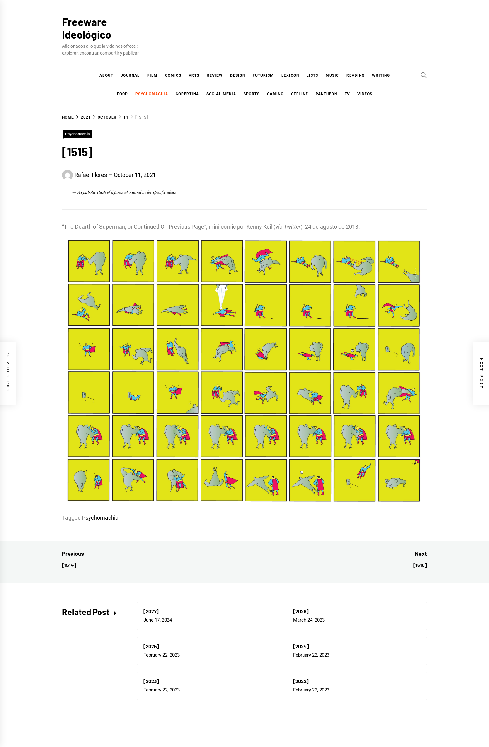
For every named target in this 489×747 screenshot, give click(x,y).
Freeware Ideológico (86, 28)
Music (332, 75)
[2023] (151, 681)
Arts (194, 75)
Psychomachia (151, 94)
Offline (299, 94)
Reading (355, 75)
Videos (364, 94)
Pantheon (326, 94)
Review (215, 75)
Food (122, 94)
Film (152, 75)
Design (237, 75)
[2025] (151, 646)
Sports (251, 94)
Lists (312, 75)
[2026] (301, 611)
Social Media (221, 94)
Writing (381, 75)
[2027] (151, 611)
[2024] (301, 646)
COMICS (173, 75)
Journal (130, 75)
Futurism (263, 75)
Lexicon (290, 75)
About (106, 75)
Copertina (187, 94)
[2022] (301, 681)
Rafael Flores (91, 175)
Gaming (275, 94)
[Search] (424, 75)
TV (347, 94)
